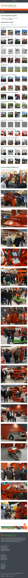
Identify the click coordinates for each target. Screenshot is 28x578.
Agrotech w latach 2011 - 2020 (7, 37)
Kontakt (3, 568)
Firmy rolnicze (4, 547)
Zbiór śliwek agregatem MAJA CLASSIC (8, 101)
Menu (3, 11)
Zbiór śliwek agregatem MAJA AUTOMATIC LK (10, 92)
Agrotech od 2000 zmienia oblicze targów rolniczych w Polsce (13, 55)
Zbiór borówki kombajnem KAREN (7, 110)
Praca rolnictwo (4, 559)
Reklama (3, 567)
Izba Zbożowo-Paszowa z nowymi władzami (9, 137)
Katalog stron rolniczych (5, 549)
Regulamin (3, 576)
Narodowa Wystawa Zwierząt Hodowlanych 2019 (10, 156)
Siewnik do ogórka (4, 83)
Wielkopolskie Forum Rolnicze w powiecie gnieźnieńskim (12, 120)
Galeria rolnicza (4, 558)
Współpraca (3, 566)
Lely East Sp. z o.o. (5, 18)
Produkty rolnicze (4, 548)
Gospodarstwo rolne (5, 545)
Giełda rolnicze (4, 556)
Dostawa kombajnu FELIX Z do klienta (8, 74)
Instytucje (3, 557)
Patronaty (3, 565)
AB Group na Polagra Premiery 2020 (8, 129)
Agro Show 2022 (4, 64)
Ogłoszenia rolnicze (5, 550)
